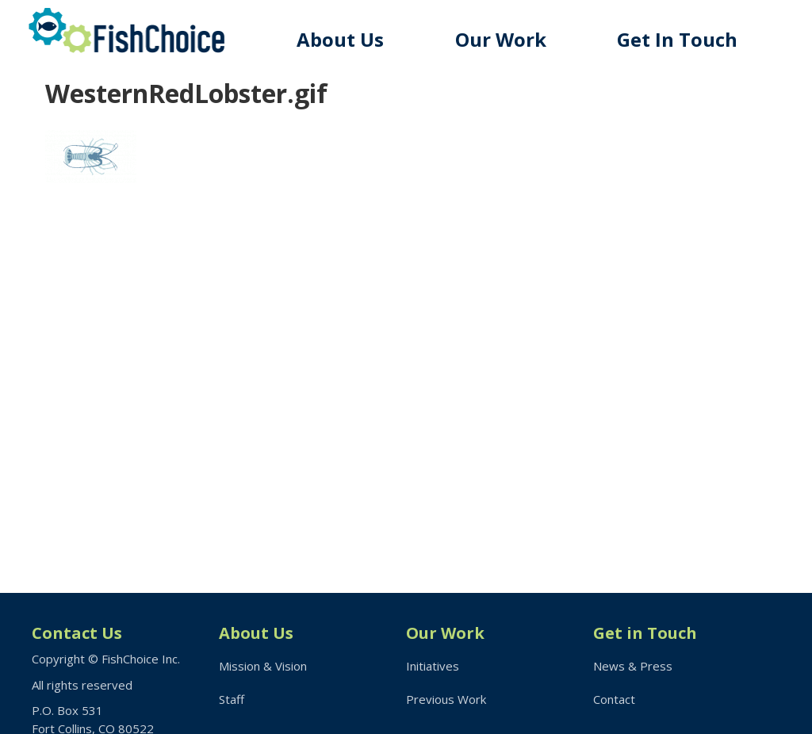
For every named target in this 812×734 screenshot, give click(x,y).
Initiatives (432, 666)
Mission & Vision (263, 666)
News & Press (632, 666)
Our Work (500, 39)
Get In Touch (677, 39)
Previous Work (446, 699)
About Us (340, 39)
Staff (231, 699)
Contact (614, 699)
